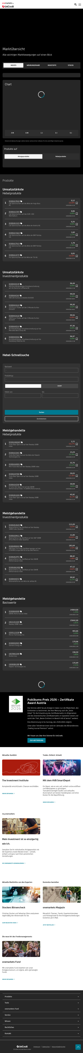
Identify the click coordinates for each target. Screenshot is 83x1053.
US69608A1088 (14, 664)
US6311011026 (14, 622)
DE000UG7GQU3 (14, 233)
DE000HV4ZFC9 (14, 579)
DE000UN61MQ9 (14, 567)
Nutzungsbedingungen (58, 1046)
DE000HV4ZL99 (14, 284)
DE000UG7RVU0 (14, 201)
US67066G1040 (14, 654)
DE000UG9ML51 (14, 536)
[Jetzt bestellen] (62, 906)
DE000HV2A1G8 (14, 316)
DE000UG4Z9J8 (14, 485)
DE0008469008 (14, 611)
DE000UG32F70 (14, 255)
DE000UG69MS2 (14, 464)
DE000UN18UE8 (14, 525)
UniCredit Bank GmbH (24, 1049)
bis (43, 392)
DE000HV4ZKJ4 (14, 326)
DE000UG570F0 (14, 212)
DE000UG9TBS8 (14, 474)
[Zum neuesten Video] (21, 905)
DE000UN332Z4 (14, 223)
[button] (13, 65)
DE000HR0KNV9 (14, 546)
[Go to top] (78, 1047)
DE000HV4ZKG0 (14, 337)
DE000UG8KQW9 (14, 442)
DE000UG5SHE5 (14, 453)
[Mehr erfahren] (21, 777)
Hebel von (8, 392)
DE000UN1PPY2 (14, 557)
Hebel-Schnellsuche (16, 355)
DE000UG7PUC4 (14, 243)
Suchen (41, 412)
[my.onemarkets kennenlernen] (21, 841)
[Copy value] (21, 201)
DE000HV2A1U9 (14, 305)
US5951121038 (14, 632)
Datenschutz (46, 1046)
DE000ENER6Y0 (14, 643)
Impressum (37, 1046)
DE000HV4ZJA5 (14, 295)
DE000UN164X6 (14, 495)
